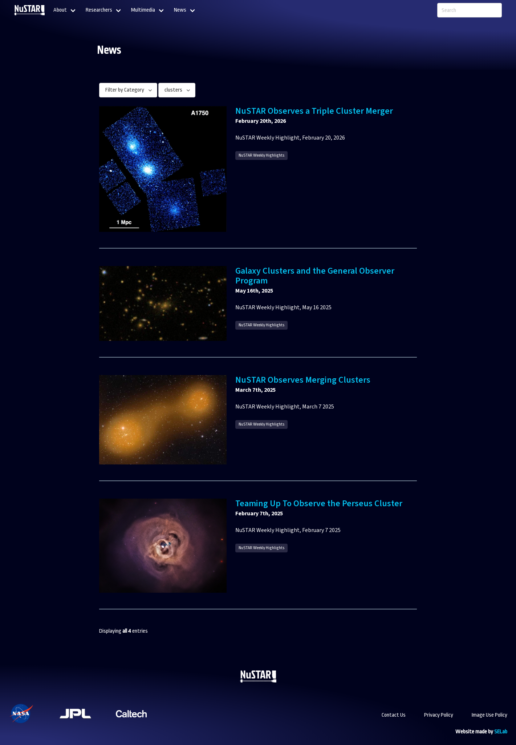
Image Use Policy (489, 715)
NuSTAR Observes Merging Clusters (302, 380)
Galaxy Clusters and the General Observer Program (314, 276)
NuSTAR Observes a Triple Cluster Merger (314, 111)
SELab (500, 732)
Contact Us (394, 715)
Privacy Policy (438, 715)
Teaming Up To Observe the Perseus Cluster (318, 503)
